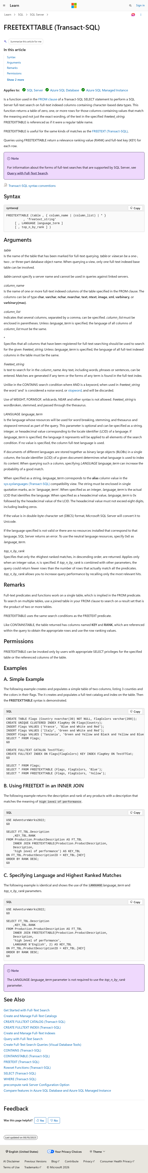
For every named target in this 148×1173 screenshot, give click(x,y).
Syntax (11, 57)
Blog (54, 1161)
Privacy (87, 1161)
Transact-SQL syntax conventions (32, 185)
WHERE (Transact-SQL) (20, 1079)
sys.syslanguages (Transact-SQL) (27, 483)
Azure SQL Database (64, 90)
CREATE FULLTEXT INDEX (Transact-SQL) (32, 1027)
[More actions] (140, 14)
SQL (20, 14)
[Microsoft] (74, 5)
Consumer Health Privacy (116, 1161)
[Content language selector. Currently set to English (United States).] (22, 1151)
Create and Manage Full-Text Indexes (29, 1033)
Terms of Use (11, 1167)
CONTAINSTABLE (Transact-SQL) (27, 1056)
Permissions (14, 73)
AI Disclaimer (11, 1161)
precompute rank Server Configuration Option (36, 1084)
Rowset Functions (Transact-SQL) (27, 1067)
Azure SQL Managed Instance (107, 90)
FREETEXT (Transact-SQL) (110, 131)
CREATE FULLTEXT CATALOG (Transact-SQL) (34, 1021)
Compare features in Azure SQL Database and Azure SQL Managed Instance (57, 1090)
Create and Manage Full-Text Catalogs (30, 1016)
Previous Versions (35, 1161)
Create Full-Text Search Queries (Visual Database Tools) (42, 1044)
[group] (74, 746)
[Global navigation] (4, 5)
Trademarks (31, 1167)
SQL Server (37, 14)
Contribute (71, 1161)
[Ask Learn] (133, 14)
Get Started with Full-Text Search (27, 1010)
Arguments (14, 62)
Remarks (12, 68)
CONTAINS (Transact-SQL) (22, 1050)
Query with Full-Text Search (27, 173)
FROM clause (47, 99)
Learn (7, 14)
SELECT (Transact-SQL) (20, 1073)
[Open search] (130, 5)
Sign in (140, 5)
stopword (75, 390)
